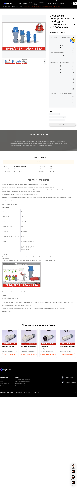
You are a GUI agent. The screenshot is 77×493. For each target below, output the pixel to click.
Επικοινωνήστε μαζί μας (5, 383)
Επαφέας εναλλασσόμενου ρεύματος (22, 381)
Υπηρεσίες (49, 3)
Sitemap (74, 392)
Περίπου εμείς (30, 3)
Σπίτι (19, 3)
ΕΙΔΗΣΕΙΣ (55, 3)
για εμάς (1, 381)
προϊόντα (8, 6)
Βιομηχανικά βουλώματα (17, 6)
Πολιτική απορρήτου (4, 385)
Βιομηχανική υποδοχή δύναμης (21, 385)
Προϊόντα (25, 3)
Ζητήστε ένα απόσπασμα (42, 3)
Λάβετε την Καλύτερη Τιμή (9, 354)
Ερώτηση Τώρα (62, 124)
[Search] (70, 3)
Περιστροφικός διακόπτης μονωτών (22, 379)
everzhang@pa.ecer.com (72, 382)
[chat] (73, 466)
